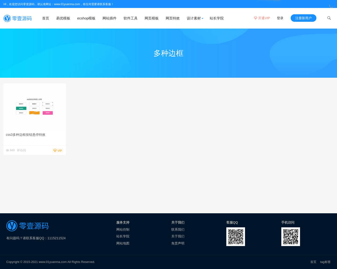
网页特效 (173, 18)
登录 (280, 18)
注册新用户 (303, 18)
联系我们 (177, 229)
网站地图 (122, 243)
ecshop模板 (86, 18)
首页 (45, 18)
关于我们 (177, 236)
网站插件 (110, 18)
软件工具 (131, 18)
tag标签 (325, 262)
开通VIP (262, 18)
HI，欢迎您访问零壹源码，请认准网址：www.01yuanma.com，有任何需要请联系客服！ (59, 4)
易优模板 (63, 18)
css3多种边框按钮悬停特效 (25, 134)
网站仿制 (122, 229)
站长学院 (217, 18)
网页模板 (152, 18)
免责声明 (177, 243)
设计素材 (194, 18)
